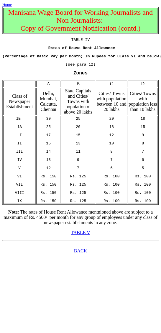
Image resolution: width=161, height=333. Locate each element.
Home (7, 4)
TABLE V (80, 246)
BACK (80, 265)
